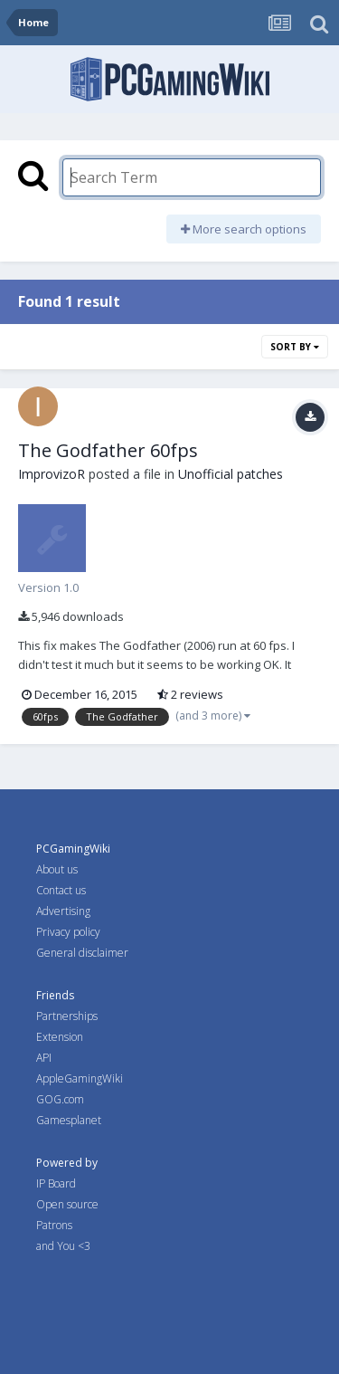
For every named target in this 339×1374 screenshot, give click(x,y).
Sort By (294, 346)
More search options (243, 229)
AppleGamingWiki (79, 1078)
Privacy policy (68, 932)
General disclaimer (82, 952)
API (44, 1057)
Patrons (54, 1225)
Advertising (63, 911)
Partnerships (67, 1016)
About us (57, 869)
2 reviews (190, 694)
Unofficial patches (230, 473)
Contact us (61, 890)
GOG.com (60, 1099)
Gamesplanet (68, 1120)
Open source (67, 1204)
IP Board (56, 1183)
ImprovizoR (51, 473)
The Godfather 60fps (108, 450)
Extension (59, 1037)
